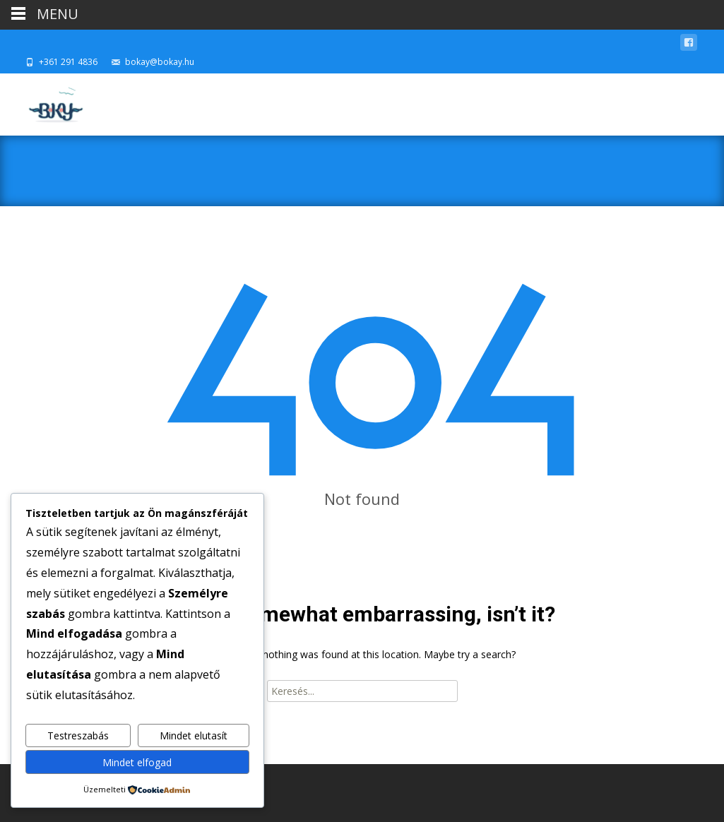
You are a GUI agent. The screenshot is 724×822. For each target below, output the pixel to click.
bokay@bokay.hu (159, 62)
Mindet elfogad (137, 762)
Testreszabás (78, 735)
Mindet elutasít (193, 735)
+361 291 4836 (68, 62)
